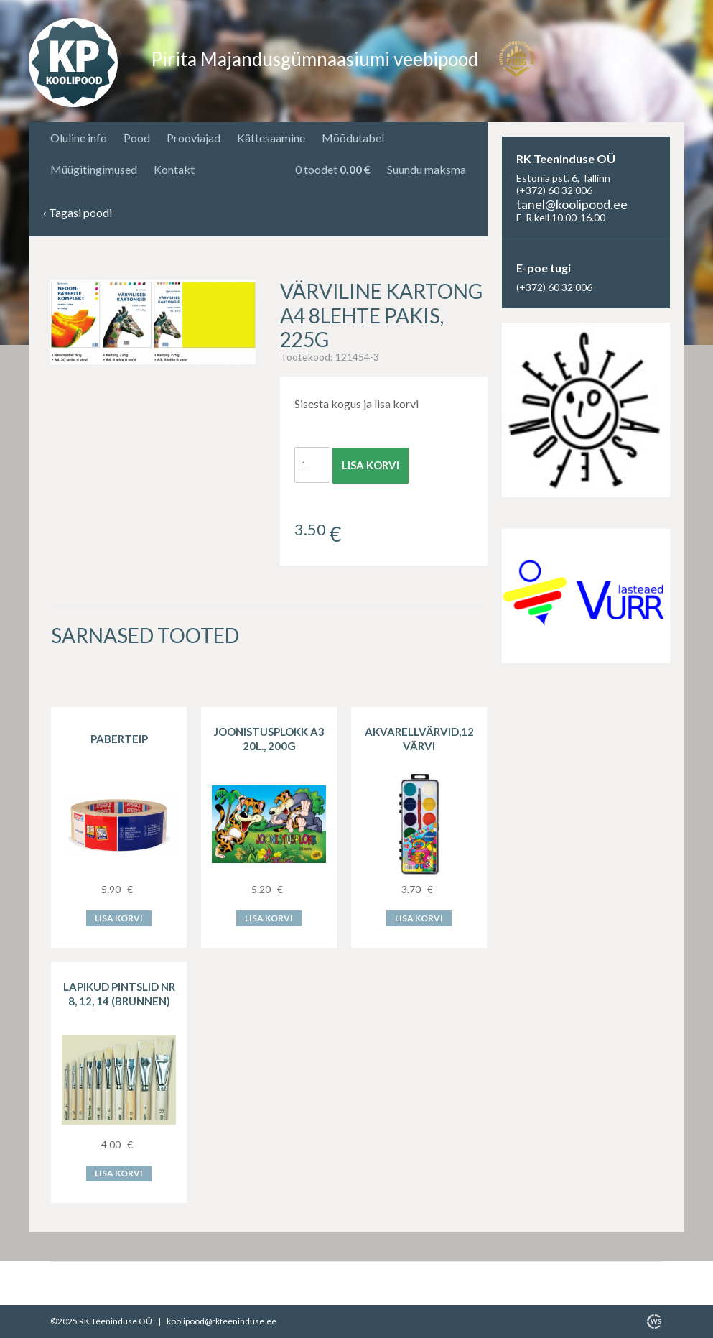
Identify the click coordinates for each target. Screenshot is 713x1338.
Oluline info (78, 137)
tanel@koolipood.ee (572, 204)
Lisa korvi (370, 464)
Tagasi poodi (77, 213)
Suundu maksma (426, 169)
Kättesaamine (271, 137)
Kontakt (174, 169)
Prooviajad (193, 137)
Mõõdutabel (353, 137)
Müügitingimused (93, 169)
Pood (137, 137)
